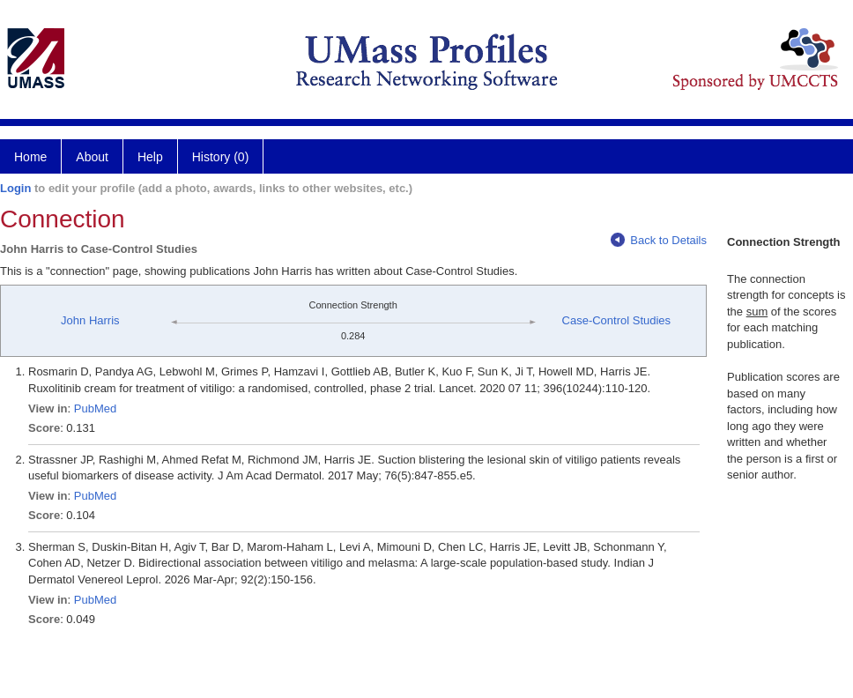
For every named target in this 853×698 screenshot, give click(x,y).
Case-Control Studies (616, 320)
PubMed (95, 408)
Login (15, 188)
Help (150, 157)
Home (30, 157)
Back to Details (659, 240)
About (92, 157)
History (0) (220, 157)
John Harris (90, 320)
